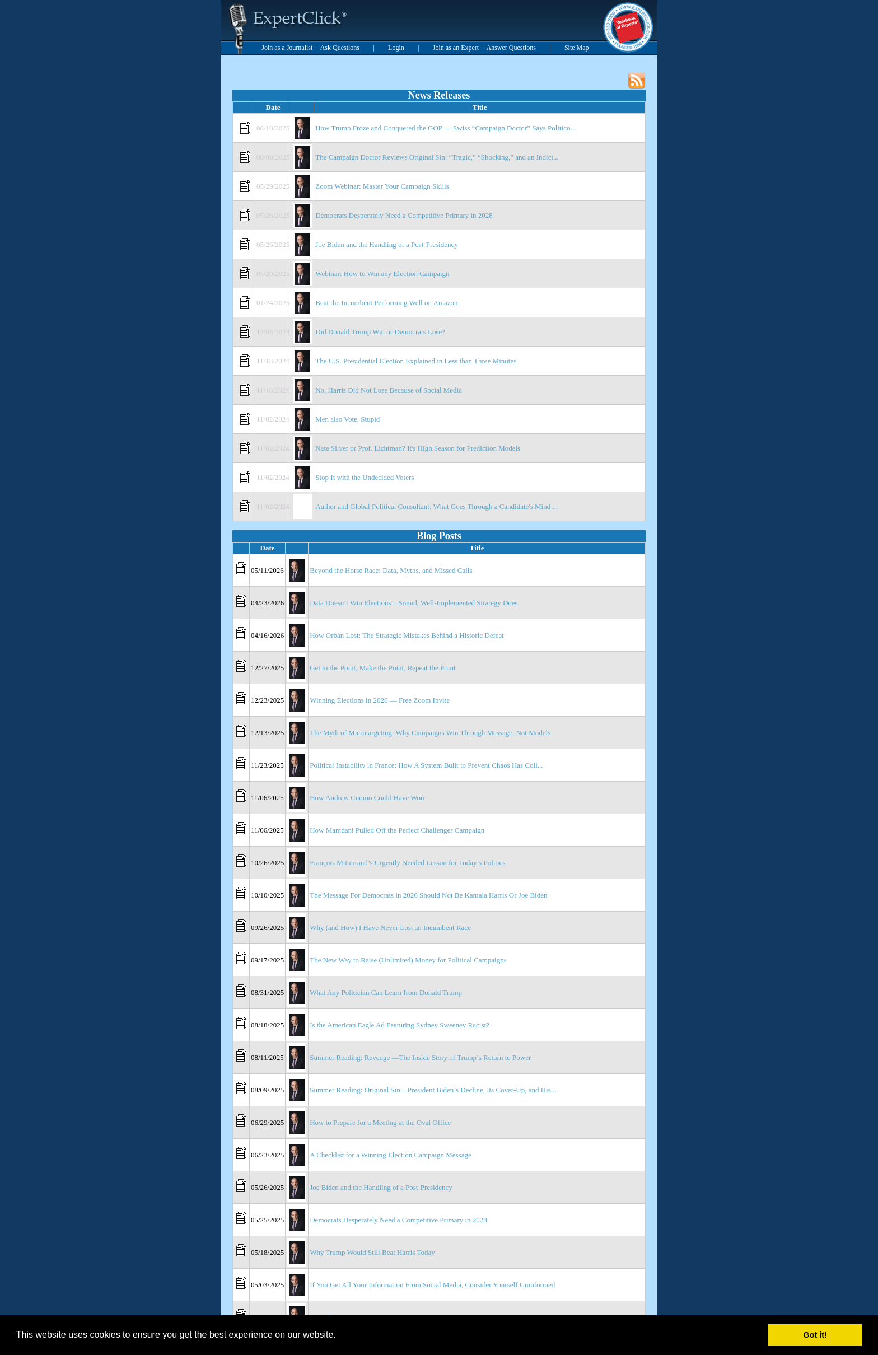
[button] (340, 1336)
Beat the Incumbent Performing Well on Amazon (386, 302)
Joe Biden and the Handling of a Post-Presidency (386, 244)
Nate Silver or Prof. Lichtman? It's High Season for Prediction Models (417, 448)
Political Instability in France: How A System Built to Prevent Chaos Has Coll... (426, 765)
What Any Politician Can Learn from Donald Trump (386, 992)
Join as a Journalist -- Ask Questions (310, 48)
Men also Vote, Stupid (347, 419)
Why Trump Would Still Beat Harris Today (372, 1252)
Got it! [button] (815, 1334)
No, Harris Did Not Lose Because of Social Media (388, 390)
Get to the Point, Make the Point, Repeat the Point (382, 668)
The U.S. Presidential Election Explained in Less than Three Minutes (415, 361)
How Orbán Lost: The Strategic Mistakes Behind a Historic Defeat (407, 635)
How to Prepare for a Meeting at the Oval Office (380, 1122)
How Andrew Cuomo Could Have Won (367, 797)
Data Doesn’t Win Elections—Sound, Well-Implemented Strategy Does (413, 603)
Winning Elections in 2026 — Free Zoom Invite (380, 700)
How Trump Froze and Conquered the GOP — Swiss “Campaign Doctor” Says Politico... (445, 128)
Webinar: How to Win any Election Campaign (382, 273)
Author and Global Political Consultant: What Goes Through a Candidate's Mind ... (436, 506)
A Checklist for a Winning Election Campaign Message (390, 1155)
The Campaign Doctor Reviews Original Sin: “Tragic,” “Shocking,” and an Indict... (437, 157)
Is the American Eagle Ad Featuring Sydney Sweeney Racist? (399, 1025)
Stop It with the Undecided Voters (364, 477)
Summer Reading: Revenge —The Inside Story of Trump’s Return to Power (420, 1057)
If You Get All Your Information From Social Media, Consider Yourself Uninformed (432, 1285)
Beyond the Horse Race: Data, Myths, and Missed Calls (391, 570)
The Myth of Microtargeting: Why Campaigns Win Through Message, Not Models (430, 732)
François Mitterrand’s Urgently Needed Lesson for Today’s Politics (407, 862)
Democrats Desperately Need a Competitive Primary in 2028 (404, 215)
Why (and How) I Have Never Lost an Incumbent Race (390, 927)
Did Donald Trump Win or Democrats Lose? (380, 332)
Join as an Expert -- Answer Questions (484, 48)
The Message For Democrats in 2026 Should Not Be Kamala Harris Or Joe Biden (428, 895)
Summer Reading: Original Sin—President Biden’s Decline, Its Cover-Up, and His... (433, 1090)
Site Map (576, 48)
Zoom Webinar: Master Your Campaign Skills (382, 186)
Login (396, 48)
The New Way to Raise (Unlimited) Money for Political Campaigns (408, 960)
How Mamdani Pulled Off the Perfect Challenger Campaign (397, 830)
